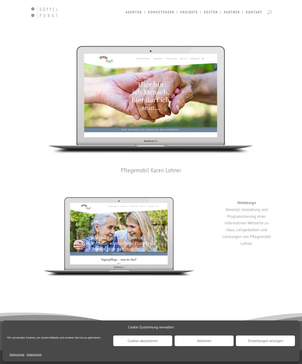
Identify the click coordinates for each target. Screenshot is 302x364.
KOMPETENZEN (161, 12)
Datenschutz (16, 354)
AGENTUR (134, 12)
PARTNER (232, 12)
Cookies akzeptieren (143, 341)
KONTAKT (254, 12)
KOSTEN (211, 12)
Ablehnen (204, 341)
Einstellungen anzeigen (265, 341)
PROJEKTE (189, 12)
